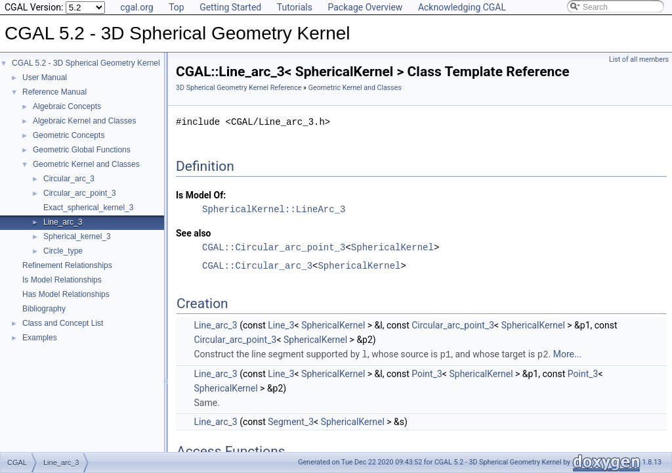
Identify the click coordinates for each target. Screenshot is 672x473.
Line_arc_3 (62, 222)
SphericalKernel (392, 247)
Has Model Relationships (66, 294)
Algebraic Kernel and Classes (84, 120)
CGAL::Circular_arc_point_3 (273, 247)
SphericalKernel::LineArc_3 (273, 209)
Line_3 (281, 325)
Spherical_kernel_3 (77, 236)
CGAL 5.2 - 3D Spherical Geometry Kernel (86, 63)
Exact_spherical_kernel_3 (88, 207)
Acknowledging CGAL (462, 7)
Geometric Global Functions (82, 149)
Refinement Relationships (67, 265)
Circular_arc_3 (68, 178)
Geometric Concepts (68, 135)
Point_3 (426, 373)
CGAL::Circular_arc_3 (257, 265)
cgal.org (136, 7)
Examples (39, 337)
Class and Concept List (62, 323)
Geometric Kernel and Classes (86, 164)
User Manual (44, 77)
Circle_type (63, 251)
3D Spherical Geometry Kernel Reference (238, 87)
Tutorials (294, 7)
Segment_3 (291, 421)
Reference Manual (54, 92)
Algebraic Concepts (67, 106)
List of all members (639, 59)
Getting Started (230, 7)
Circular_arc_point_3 (79, 193)
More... (567, 354)
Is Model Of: (201, 195)
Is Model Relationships (62, 279)
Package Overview (364, 7)
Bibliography (44, 308)
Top (176, 7)
